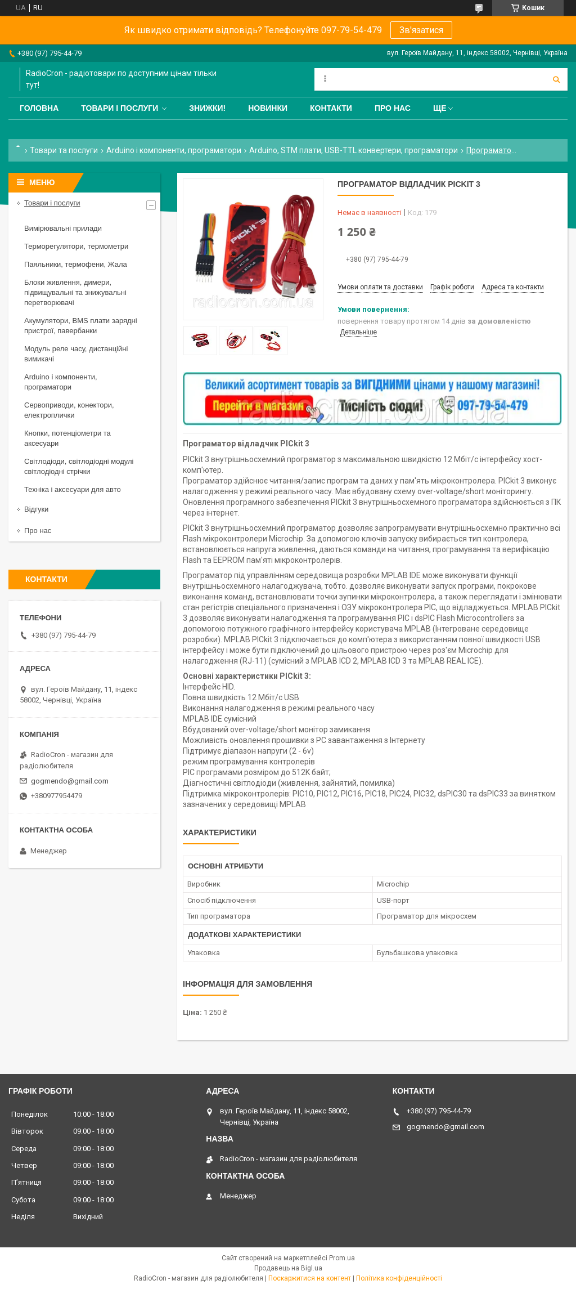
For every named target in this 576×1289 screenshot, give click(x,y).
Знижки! (207, 108)
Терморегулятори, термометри (76, 246)
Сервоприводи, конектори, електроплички (69, 410)
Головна (39, 108)
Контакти (331, 108)
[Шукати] (556, 79)
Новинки (267, 108)
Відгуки (36, 509)
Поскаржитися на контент (309, 1278)
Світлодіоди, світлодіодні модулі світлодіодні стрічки (79, 466)
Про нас (393, 108)
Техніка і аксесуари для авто (72, 489)
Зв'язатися (421, 30)
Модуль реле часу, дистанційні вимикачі (76, 353)
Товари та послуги (64, 150)
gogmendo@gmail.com (70, 781)
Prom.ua (342, 1258)
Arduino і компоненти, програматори (173, 150)
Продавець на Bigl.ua (288, 1268)
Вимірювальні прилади (63, 228)
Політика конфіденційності (399, 1278)
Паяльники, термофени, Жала (75, 264)
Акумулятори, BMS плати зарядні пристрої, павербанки (80, 325)
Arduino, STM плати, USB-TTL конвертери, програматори (353, 150)
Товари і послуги (119, 108)
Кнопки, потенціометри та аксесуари (67, 438)
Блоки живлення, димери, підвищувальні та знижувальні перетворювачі (75, 292)
